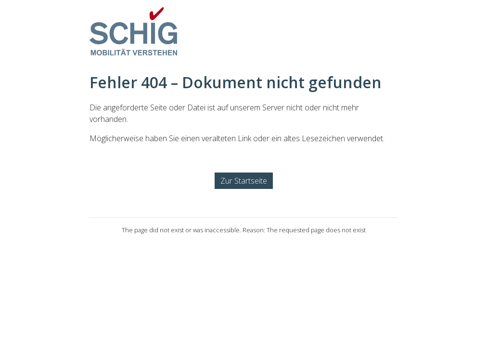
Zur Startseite (243, 180)
